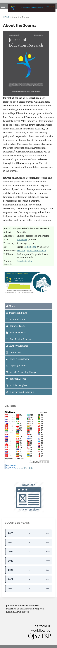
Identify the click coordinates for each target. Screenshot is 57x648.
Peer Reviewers (16, 332)
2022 (19, 570)
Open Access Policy (17, 358)
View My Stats (26, 467)
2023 (19, 560)
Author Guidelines (17, 345)
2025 (19, 542)
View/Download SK (36, 250)
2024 (19, 551)
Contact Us (13, 352)
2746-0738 (22, 239)
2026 (19, 533)
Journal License (16, 378)
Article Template (16, 385)
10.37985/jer (30, 246)
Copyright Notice (16, 365)
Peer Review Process (18, 339)
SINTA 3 (21, 250)
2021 (19, 579)
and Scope (15, 319)
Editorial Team (15, 325)
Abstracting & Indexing (20, 391)
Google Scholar (24, 261)
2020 (19, 588)
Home (6, 17)
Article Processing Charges (21, 372)
